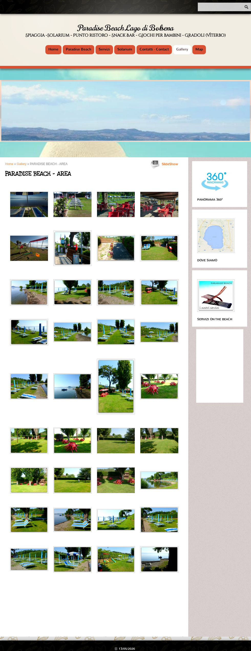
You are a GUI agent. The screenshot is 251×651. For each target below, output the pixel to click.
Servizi (104, 49)
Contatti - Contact (154, 49)
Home (53, 49)
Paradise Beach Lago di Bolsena (126, 28)
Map (199, 49)
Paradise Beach (78, 49)
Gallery (182, 49)
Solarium (124, 49)
